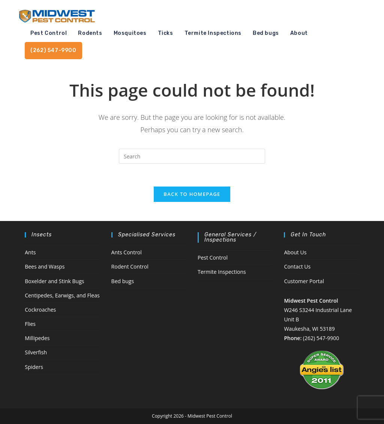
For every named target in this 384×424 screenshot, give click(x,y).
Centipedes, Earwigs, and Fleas (62, 295)
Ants (30, 252)
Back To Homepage (192, 194)
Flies (30, 323)
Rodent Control (129, 266)
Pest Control (213, 257)
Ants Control (126, 252)
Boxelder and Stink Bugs (54, 281)
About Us (295, 252)
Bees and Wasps (44, 266)
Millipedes (37, 338)
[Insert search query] (192, 156)
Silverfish (36, 352)
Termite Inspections (222, 271)
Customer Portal (304, 281)
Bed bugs (122, 281)
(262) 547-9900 (321, 338)
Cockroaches (40, 309)
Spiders (34, 366)
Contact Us (297, 266)
